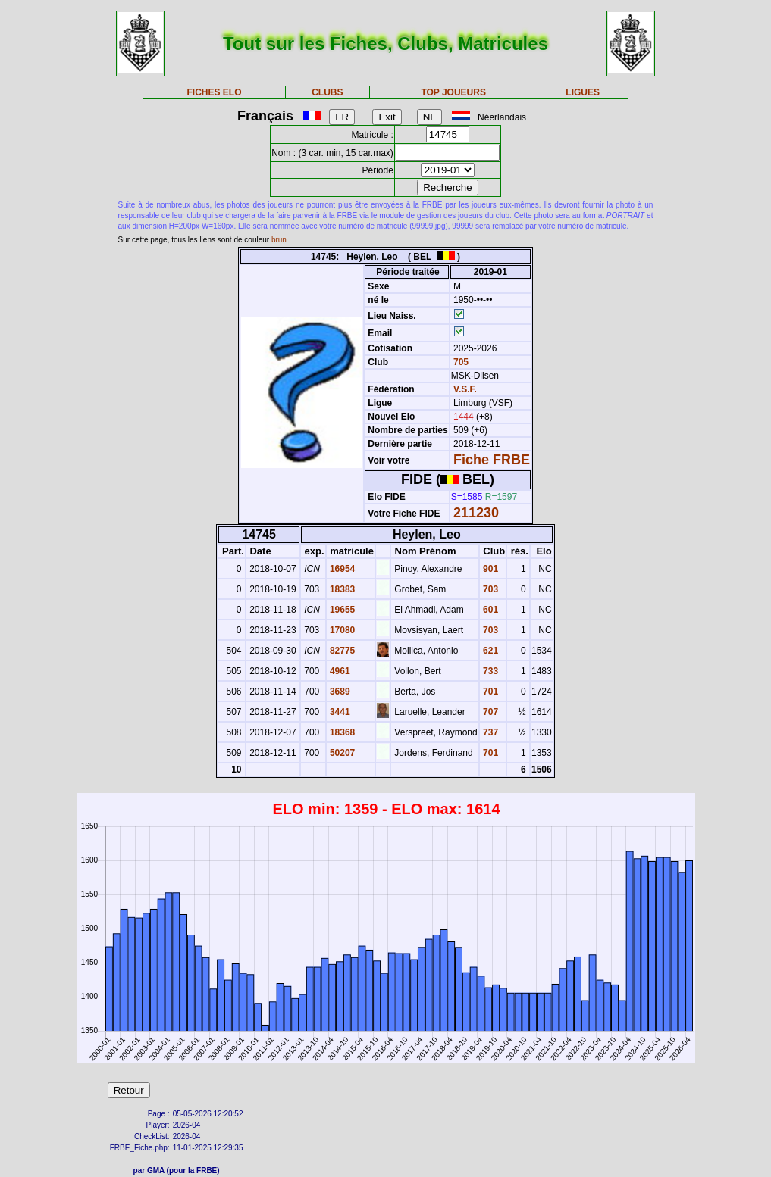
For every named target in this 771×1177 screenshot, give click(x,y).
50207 (342, 753)
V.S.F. (465, 389)
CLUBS (327, 92)
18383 (342, 589)
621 (489, 650)
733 (489, 671)
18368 (342, 732)
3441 (339, 712)
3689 (339, 691)
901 (489, 569)
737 (489, 732)
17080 (342, 630)
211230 (476, 512)
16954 (342, 569)
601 (489, 609)
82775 (342, 650)
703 (489, 589)
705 (460, 362)
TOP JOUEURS (453, 92)
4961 (339, 671)
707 (489, 712)
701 (489, 691)
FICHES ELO (213, 92)
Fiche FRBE (491, 459)
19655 (342, 609)
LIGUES (583, 92)
